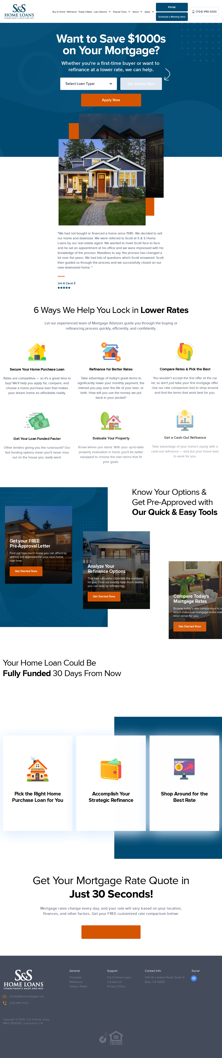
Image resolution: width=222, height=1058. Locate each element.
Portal (172, 7)
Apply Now (111, 100)
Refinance (72, 11)
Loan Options (101, 11)
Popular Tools (120, 11)
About (135, 11)
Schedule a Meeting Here (171, 16)
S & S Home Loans (119, 977)
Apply (147, 11)
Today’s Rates (85, 11)
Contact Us (114, 982)
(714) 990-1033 (204, 11)
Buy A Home (59, 11)
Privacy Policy (116, 986)
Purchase (75, 977)
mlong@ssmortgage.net (23, 996)
